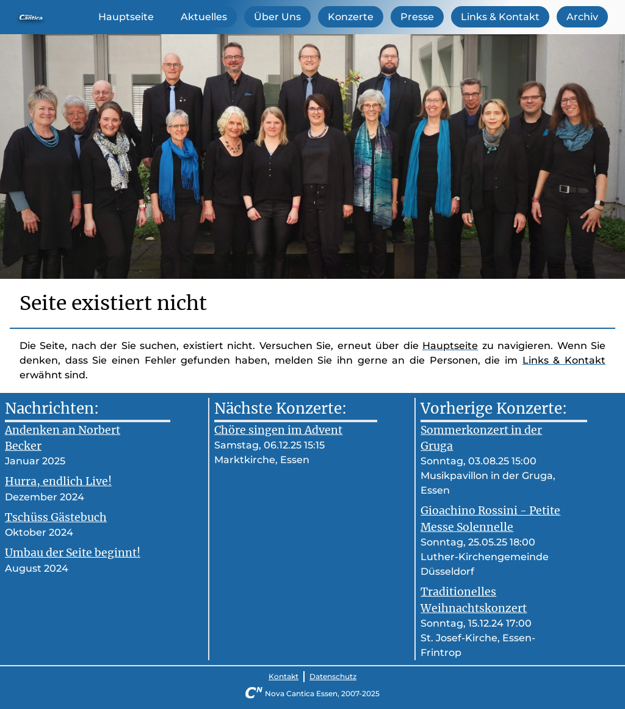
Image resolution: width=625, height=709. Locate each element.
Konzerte (351, 17)
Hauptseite (126, 17)
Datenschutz (332, 676)
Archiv (582, 17)
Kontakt (283, 676)
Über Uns (277, 17)
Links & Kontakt (500, 17)
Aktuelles (204, 17)
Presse (417, 17)
